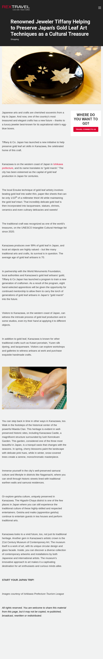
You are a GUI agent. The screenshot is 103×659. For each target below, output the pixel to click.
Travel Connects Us (86, 129)
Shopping (15, 39)
